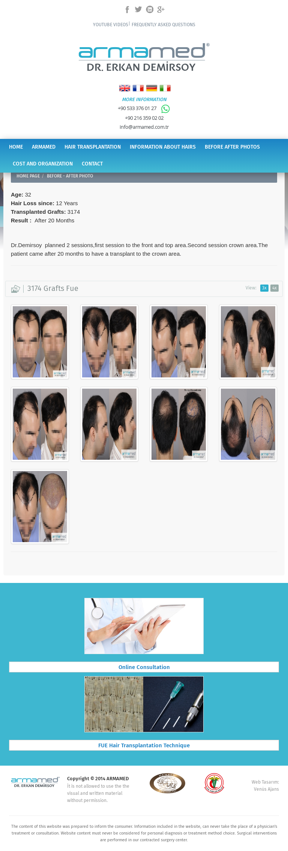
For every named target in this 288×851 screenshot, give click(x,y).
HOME (16, 147)
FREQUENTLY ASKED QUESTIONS (163, 24)
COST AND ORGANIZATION (43, 164)
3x (264, 288)
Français (138, 88)
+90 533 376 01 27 (144, 108)
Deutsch (152, 88)
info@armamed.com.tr (144, 127)
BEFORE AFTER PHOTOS (232, 147)
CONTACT (92, 164)
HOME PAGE (28, 176)
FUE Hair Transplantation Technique (144, 745)
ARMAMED (44, 147)
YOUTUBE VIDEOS (110, 24)
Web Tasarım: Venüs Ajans (265, 786)
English (124, 88)
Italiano (165, 88)
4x (274, 288)
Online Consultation (144, 667)
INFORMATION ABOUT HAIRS (163, 147)
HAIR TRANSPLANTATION (92, 147)
